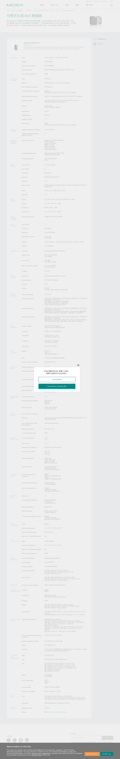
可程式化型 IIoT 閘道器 (41, 10)
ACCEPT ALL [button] (107, 754)
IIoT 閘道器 (28, 10)
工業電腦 (19, 10)
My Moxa (104, 1)
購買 (77, 5)
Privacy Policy (37, 755)
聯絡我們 (89, 1)
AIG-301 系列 (54, 10)
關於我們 (89, 5)
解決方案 (54, 5)
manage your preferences (41, 753)
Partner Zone (96, 1)
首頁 (8, 10)
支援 (66, 5)
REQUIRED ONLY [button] (92, 754)
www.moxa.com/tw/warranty (57, 712)
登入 (111, 1)
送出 (107, 738)
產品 (13, 10)
